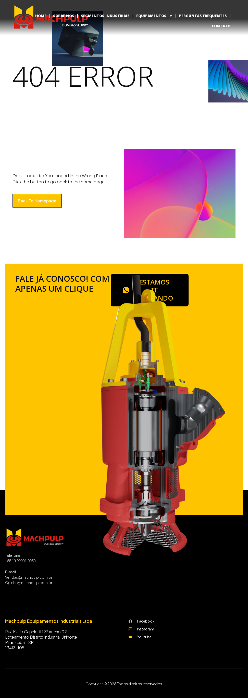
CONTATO (221, 25)
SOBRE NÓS (63, 15)
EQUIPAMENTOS (154, 15)
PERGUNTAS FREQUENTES (203, 15)
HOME (40, 15)
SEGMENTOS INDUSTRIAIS (105, 15)
